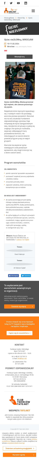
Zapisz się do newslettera (19, 349)
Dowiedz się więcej (22, 323)
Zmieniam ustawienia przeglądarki (20, 448)
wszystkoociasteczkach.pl (15, 443)
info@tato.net (22, 375)
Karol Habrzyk (19, 262)
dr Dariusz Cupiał (19, 284)
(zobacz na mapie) (22, 239)
